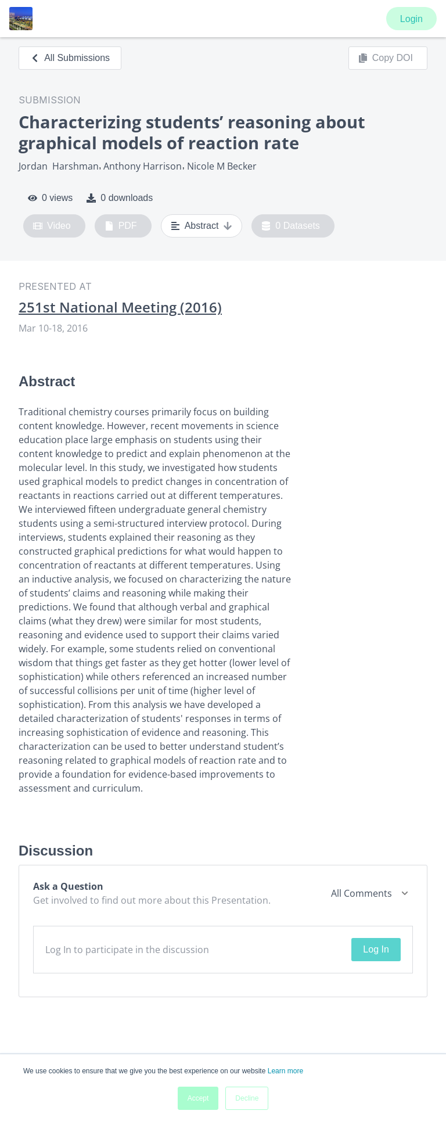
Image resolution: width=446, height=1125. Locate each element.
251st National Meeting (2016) (120, 307)
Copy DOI (385, 58)
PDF (121, 226)
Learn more (285, 1071)
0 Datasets (290, 226)
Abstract (202, 226)
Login (411, 19)
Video (52, 226)
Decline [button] (246, 1098)
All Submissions (70, 58)
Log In (376, 949)
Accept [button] (198, 1098)
